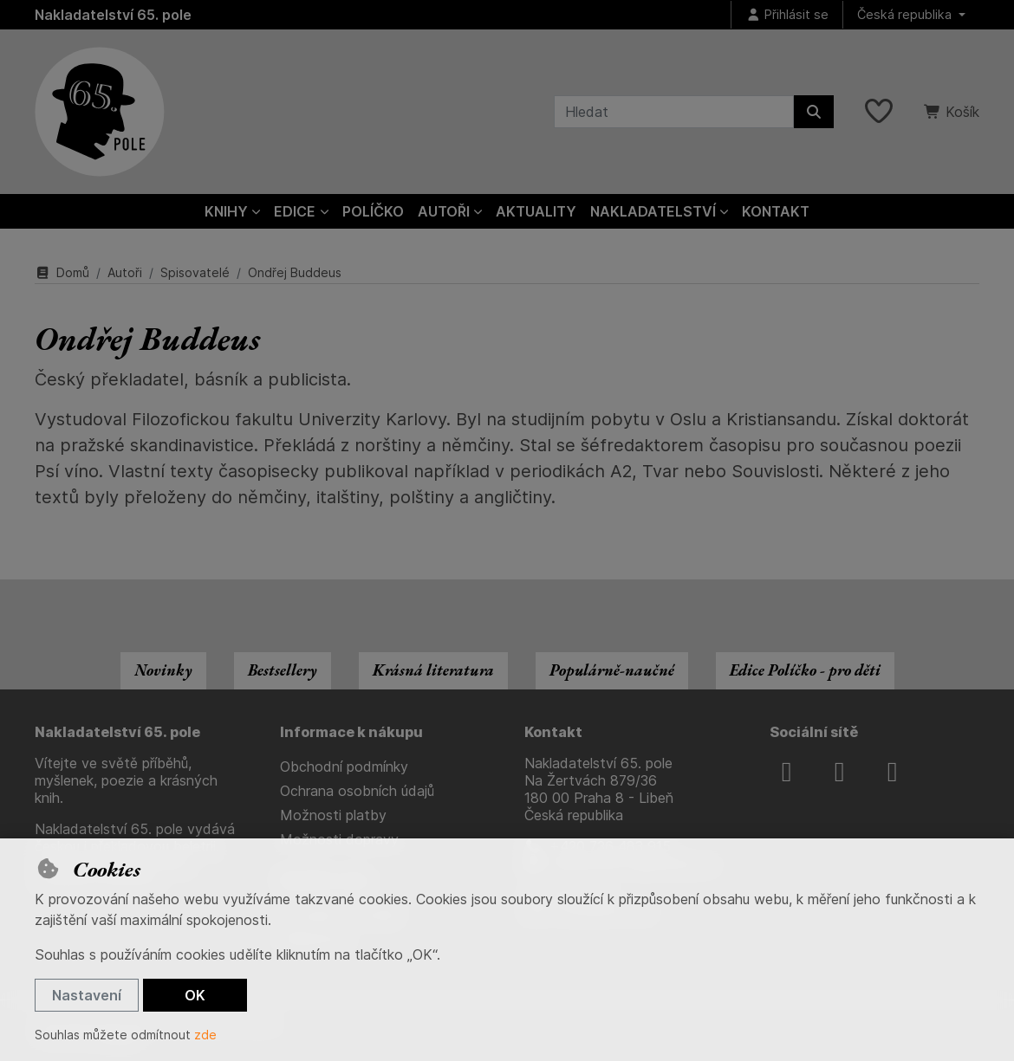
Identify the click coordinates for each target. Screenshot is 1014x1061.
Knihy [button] (226, 211)
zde (205, 1034)
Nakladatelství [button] (653, 211)
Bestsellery (282, 670)
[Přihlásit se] (786, 15)
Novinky (163, 670)
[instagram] (839, 771)
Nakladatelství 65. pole (113, 14)
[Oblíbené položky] (879, 111)
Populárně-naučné (611, 670)
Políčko (373, 211)
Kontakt (775, 211)
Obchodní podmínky (344, 766)
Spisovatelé (195, 272)
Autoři (124, 272)
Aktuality (536, 211)
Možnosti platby (333, 815)
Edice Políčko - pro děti (805, 670)
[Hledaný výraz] (674, 111)
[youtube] (892, 771)
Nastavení (86, 995)
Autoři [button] (444, 211)
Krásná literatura (433, 670)
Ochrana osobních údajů (357, 790)
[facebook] (787, 771)
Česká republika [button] (906, 14)
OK (195, 995)
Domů (62, 272)
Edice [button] (294, 211)
